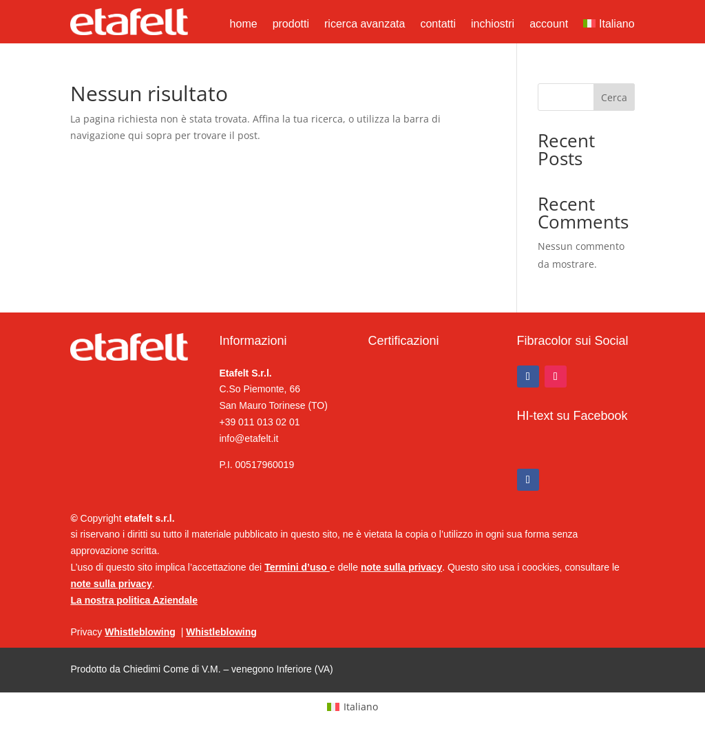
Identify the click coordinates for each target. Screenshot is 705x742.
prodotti (291, 24)
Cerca (614, 97)
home (243, 24)
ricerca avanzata (364, 24)
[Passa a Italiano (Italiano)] (352, 707)
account (548, 24)
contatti (438, 24)
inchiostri (492, 24)
